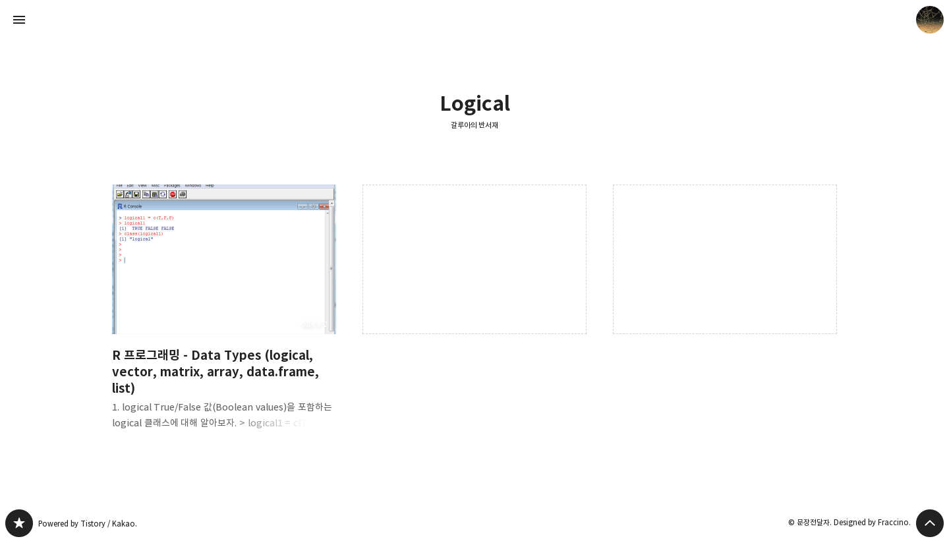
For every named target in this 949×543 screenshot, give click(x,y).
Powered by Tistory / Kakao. (87, 524)
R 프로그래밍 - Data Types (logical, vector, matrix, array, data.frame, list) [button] (224, 317)
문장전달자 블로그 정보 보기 (930, 20)
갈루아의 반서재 (475, 125)
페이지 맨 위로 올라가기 (930, 523)
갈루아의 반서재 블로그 (19, 523)
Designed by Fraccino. (872, 522)
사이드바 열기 (19, 20)
